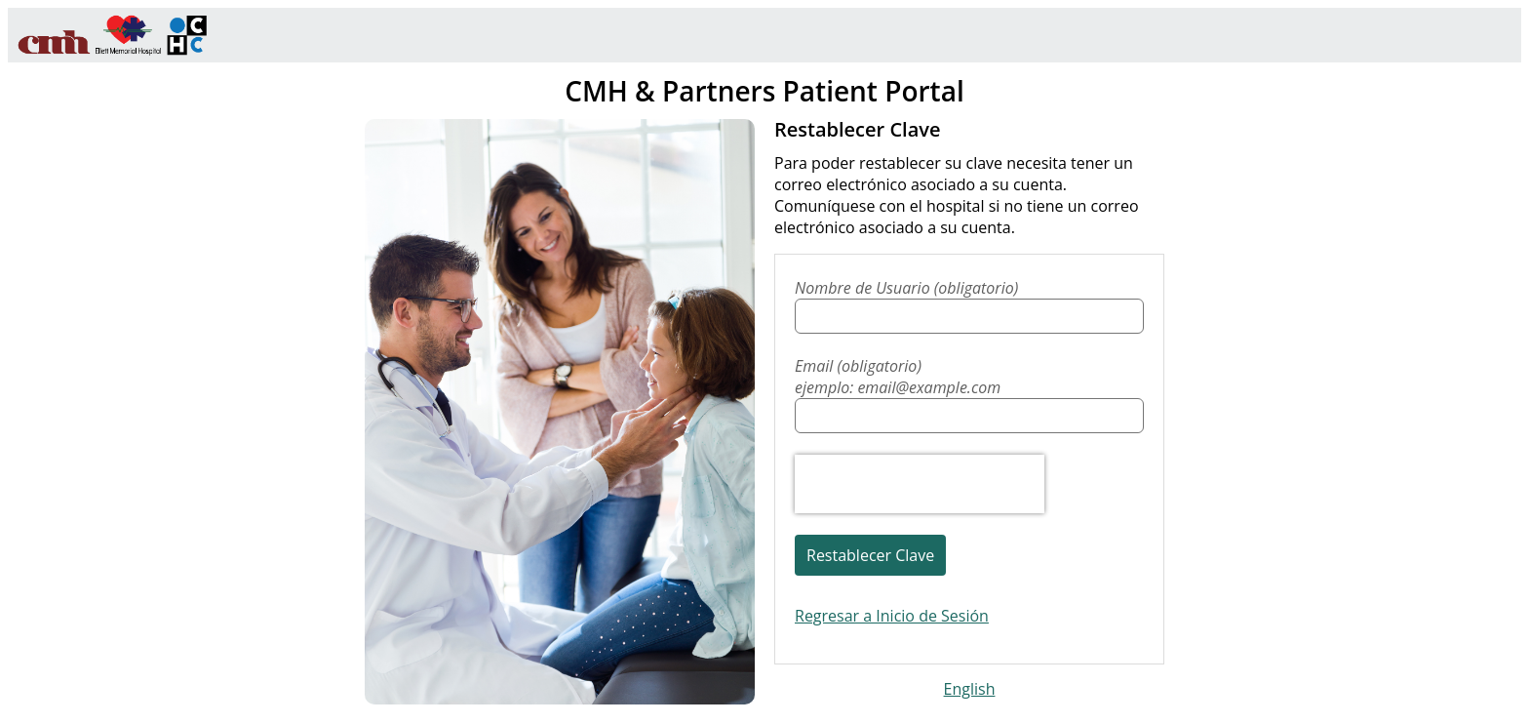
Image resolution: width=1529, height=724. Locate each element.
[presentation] (919, 484)
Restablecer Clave (870, 555)
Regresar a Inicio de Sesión (892, 615)
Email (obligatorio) (969, 376)
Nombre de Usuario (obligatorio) (906, 288)
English (970, 689)
